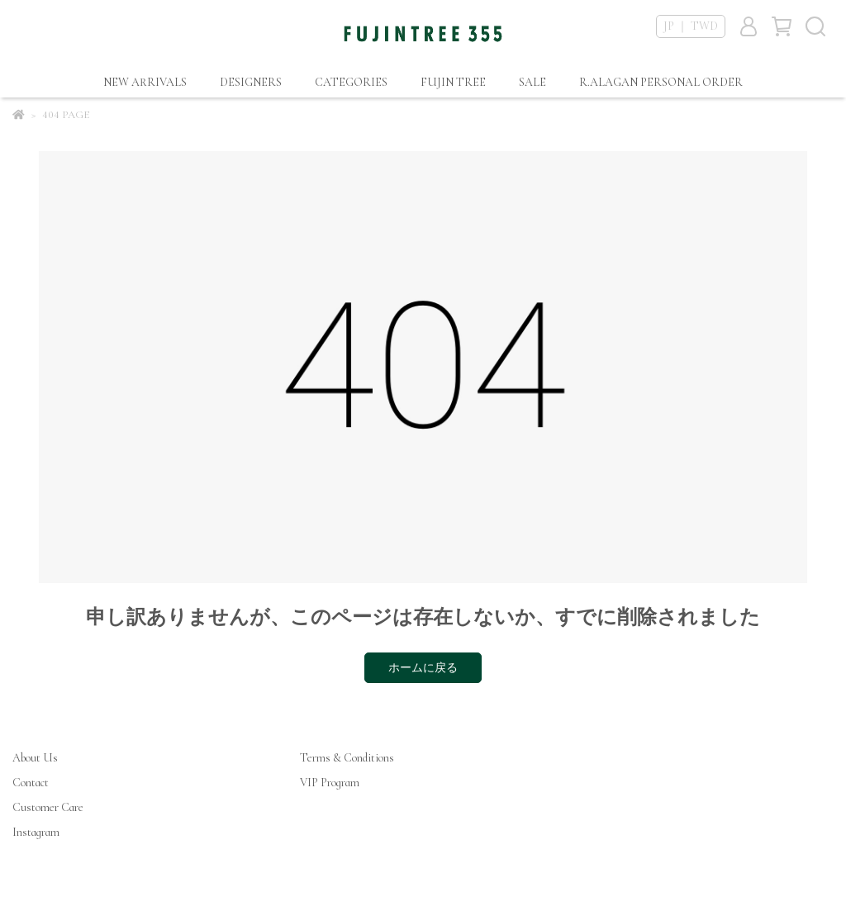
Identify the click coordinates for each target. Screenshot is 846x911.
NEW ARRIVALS (145, 82)
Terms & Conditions (347, 758)
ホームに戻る (423, 668)
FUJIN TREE (453, 82)
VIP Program (329, 783)
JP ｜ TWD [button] (690, 26)
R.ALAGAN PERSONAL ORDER (661, 82)
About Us (35, 758)
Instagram (35, 832)
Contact (30, 783)
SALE (532, 82)
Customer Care (47, 807)
